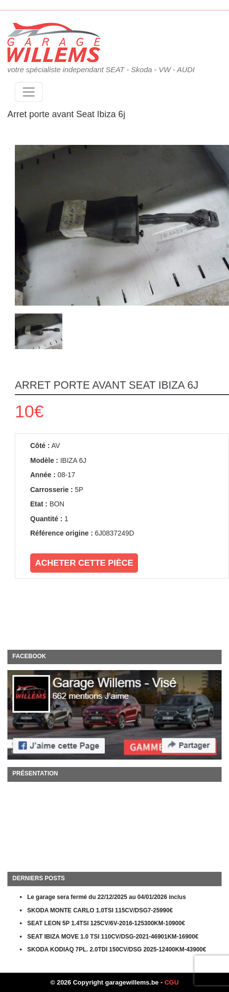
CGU (171, 982)
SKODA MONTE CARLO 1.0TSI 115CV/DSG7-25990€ (100, 910)
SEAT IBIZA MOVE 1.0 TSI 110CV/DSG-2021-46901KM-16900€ (112, 936)
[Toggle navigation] (29, 92)
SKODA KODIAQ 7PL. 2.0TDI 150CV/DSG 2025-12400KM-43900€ (116, 949)
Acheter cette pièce (84, 563)
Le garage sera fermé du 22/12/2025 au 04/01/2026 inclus (106, 897)
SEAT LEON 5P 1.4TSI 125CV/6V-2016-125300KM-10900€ (106, 923)
